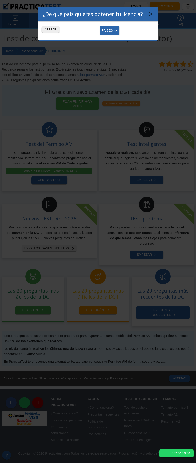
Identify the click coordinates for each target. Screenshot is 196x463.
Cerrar (50, 29)
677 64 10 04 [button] (176, 453)
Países (110, 30)
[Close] (151, 14)
